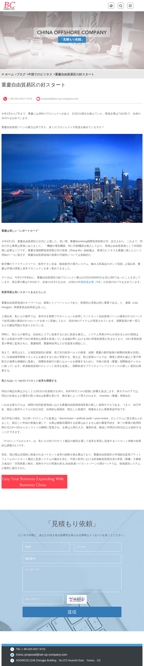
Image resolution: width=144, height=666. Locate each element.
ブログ (21, 74)
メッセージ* (72, 579)
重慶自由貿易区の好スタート (74, 74)
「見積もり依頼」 (72, 39)
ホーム (9, 74)
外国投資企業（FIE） (90, 281)
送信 (72, 611)
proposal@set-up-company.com (60, 98)
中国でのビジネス (40, 74)
